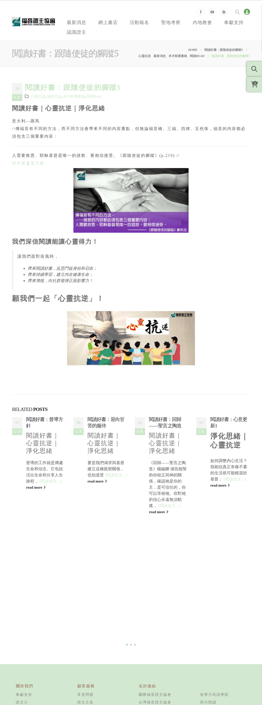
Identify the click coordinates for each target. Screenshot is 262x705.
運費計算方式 (89, 654)
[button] (127, 588)
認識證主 (76, 32)
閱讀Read (94, 96)
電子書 (37, 163)
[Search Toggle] (237, 11)
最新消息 (76, 22)
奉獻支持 (234, 22)
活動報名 (139, 22)
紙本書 (19, 163)
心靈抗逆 (38, 96)
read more (36, 487)
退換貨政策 (87, 662)
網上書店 (108, 22)
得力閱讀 (208, 646)
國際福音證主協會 (155, 639)
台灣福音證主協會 (155, 646)
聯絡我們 (24, 662)
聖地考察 (171, 22)
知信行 (206, 654)
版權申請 (85, 685)
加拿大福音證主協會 (157, 662)
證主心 (22, 646)
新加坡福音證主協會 (157, 669)
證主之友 (85, 646)
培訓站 (206, 662)
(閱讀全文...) (50, 481)
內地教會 (202, 22)
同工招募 (24, 654)
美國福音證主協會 (155, 654)
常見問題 (85, 639)
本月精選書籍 (74, 96)
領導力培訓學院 (214, 639)
